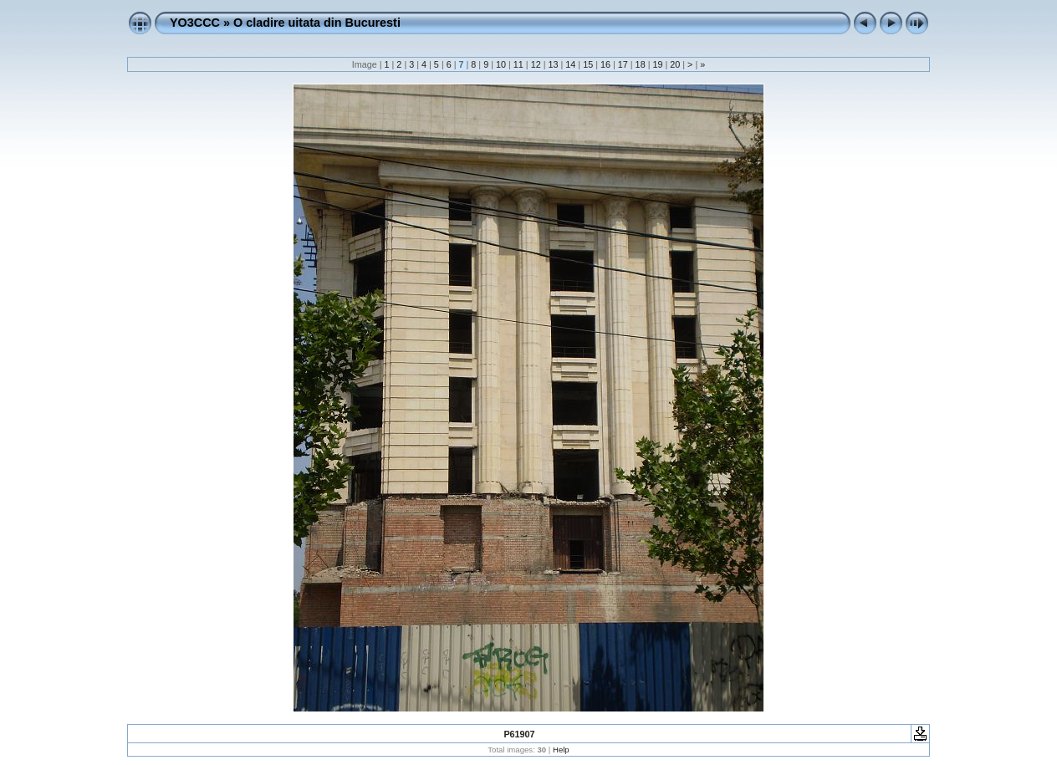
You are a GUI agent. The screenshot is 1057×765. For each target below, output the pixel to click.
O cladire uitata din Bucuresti (317, 22)
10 (500, 64)
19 (657, 64)
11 (518, 64)
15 (587, 64)
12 (536, 64)
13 (552, 64)
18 (640, 64)
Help (561, 749)
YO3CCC (195, 22)
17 (623, 64)
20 (674, 64)
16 (605, 64)
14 (570, 64)
